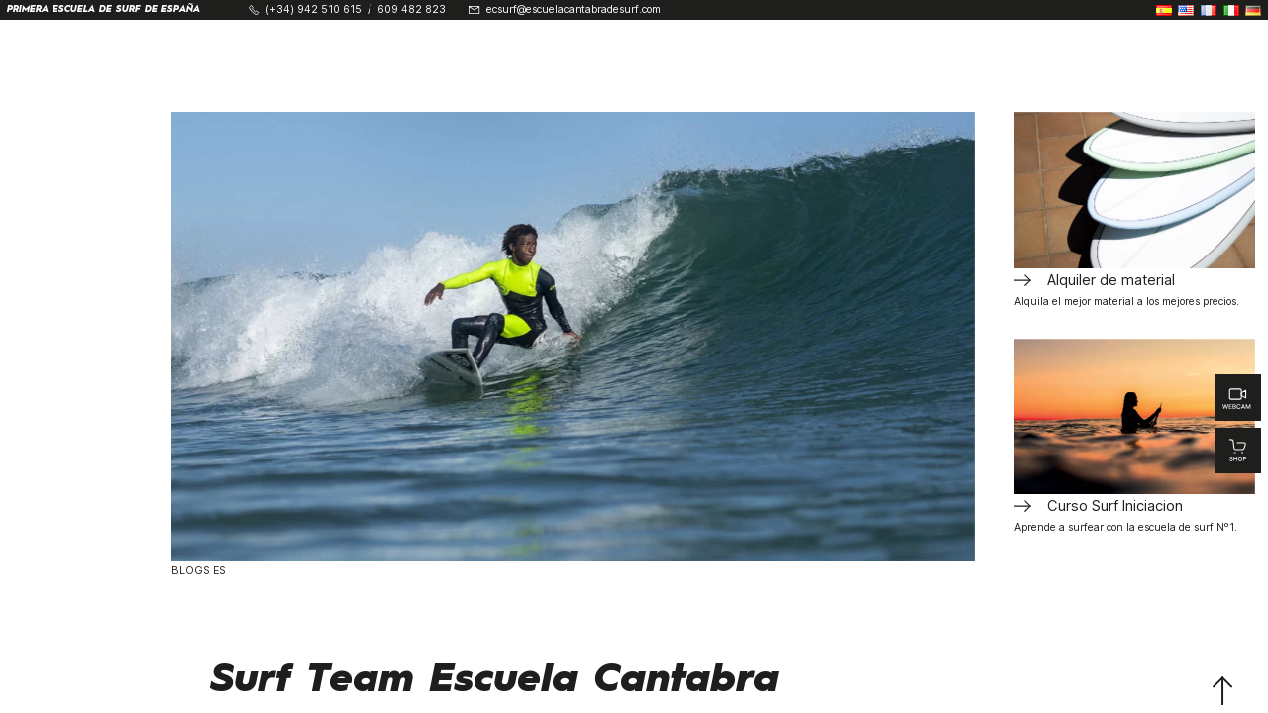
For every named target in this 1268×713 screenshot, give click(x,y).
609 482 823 (411, 10)
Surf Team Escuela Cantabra (495, 680)
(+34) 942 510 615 (313, 10)
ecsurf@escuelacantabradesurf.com (573, 10)
